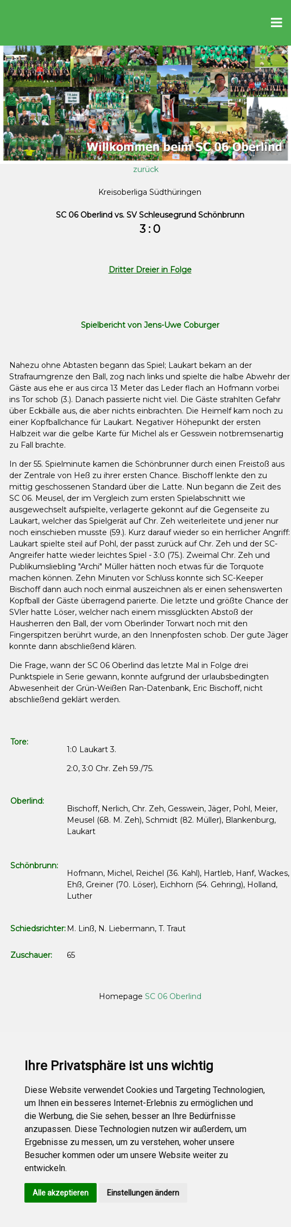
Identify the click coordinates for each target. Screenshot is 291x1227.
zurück (146, 169)
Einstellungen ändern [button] (143, 1192)
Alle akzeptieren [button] (60, 1192)
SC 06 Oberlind (173, 996)
